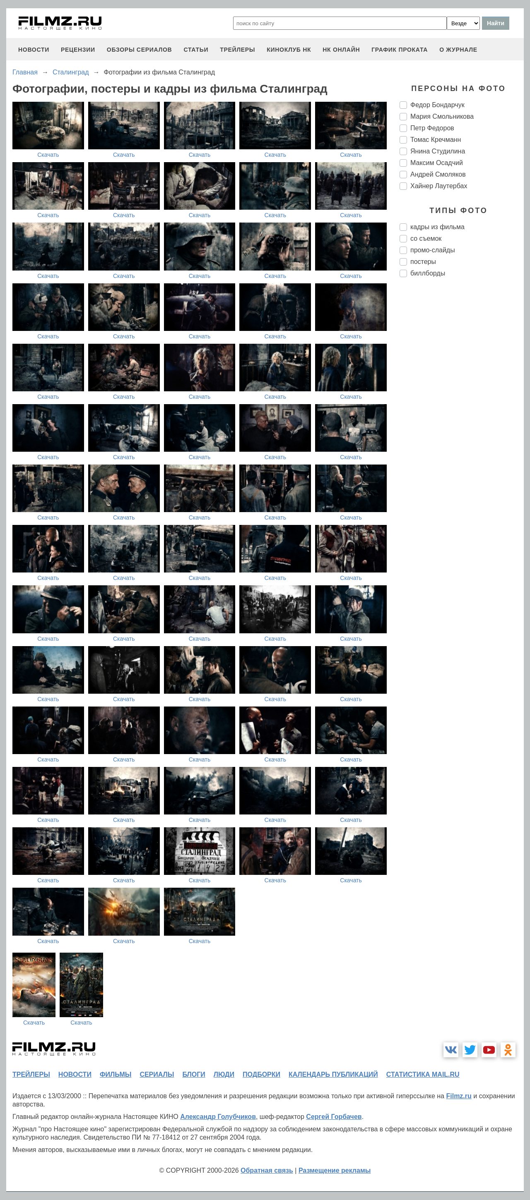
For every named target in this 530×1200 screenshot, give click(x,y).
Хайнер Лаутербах (438, 185)
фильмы (115, 1074)
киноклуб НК (289, 49)
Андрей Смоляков (438, 174)
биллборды (427, 273)
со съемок (425, 238)
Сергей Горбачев (333, 1116)
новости (33, 49)
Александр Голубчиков (218, 1116)
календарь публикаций (333, 1074)
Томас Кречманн (435, 139)
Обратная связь (267, 1170)
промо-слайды (432, 250)
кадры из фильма (437, 226)
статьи (195, 49)
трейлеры (237, 49)
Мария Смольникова (442, 116)
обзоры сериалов (139, 49)
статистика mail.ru (423, 1074)
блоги (193, 1074)
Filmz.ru (458, 1095)
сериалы (157, 1074)
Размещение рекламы (335, 1170)
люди (224, 1074)
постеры (423, 261)
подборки (261, 1074)
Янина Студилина (437, 151)
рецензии (78, 49)
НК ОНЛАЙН (341, 49)
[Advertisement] (462, 422)
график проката (399, 49)
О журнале (458, 49)
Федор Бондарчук (437, 104)
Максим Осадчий (436, 162)
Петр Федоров (432, 128)
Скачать (48, 154)
